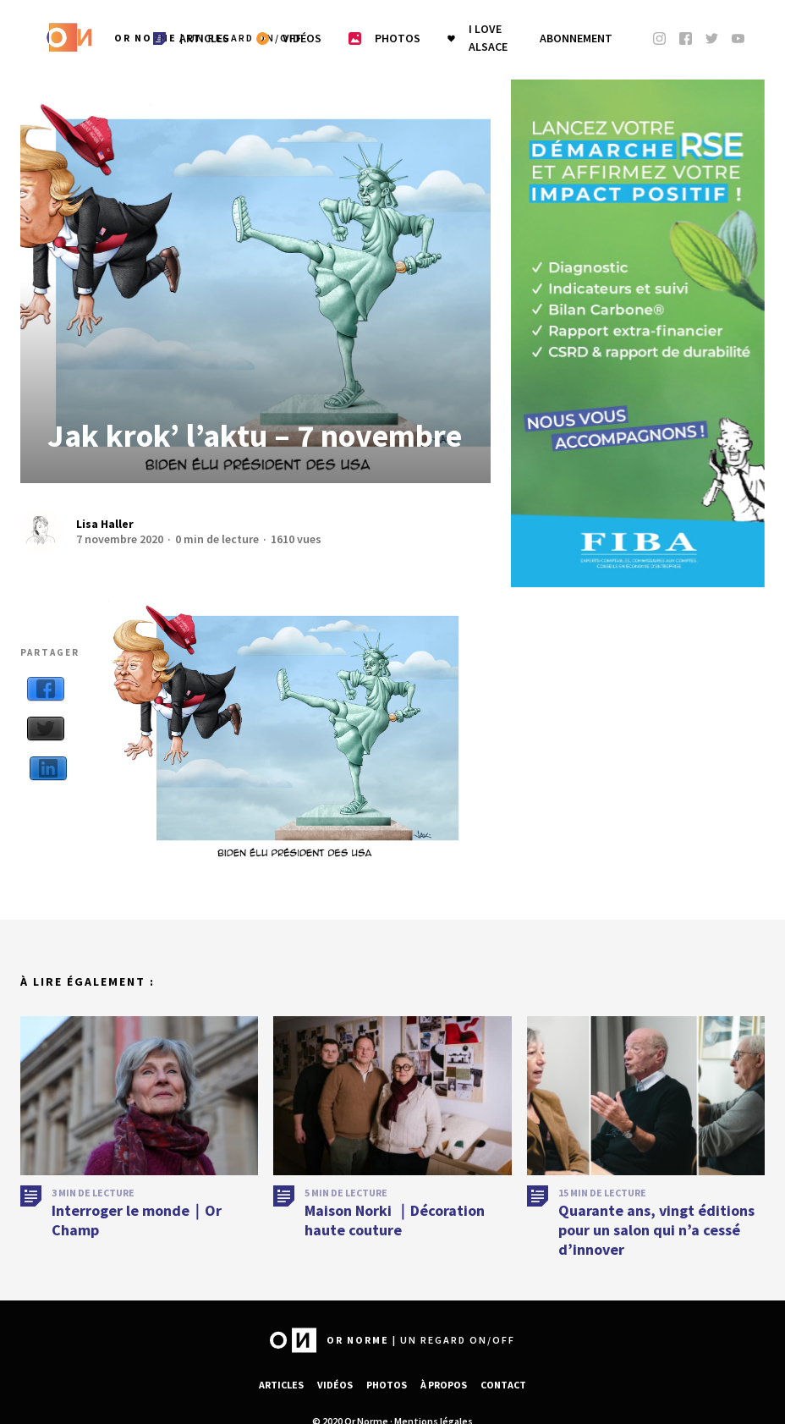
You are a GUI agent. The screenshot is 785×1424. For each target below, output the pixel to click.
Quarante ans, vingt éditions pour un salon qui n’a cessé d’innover (656, 1237)
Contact (503, 1384)
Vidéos (335, 1384)
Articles (281, 1384)
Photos (386, 1384)
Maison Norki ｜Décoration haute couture (395, 1227)
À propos (443, 1384)
